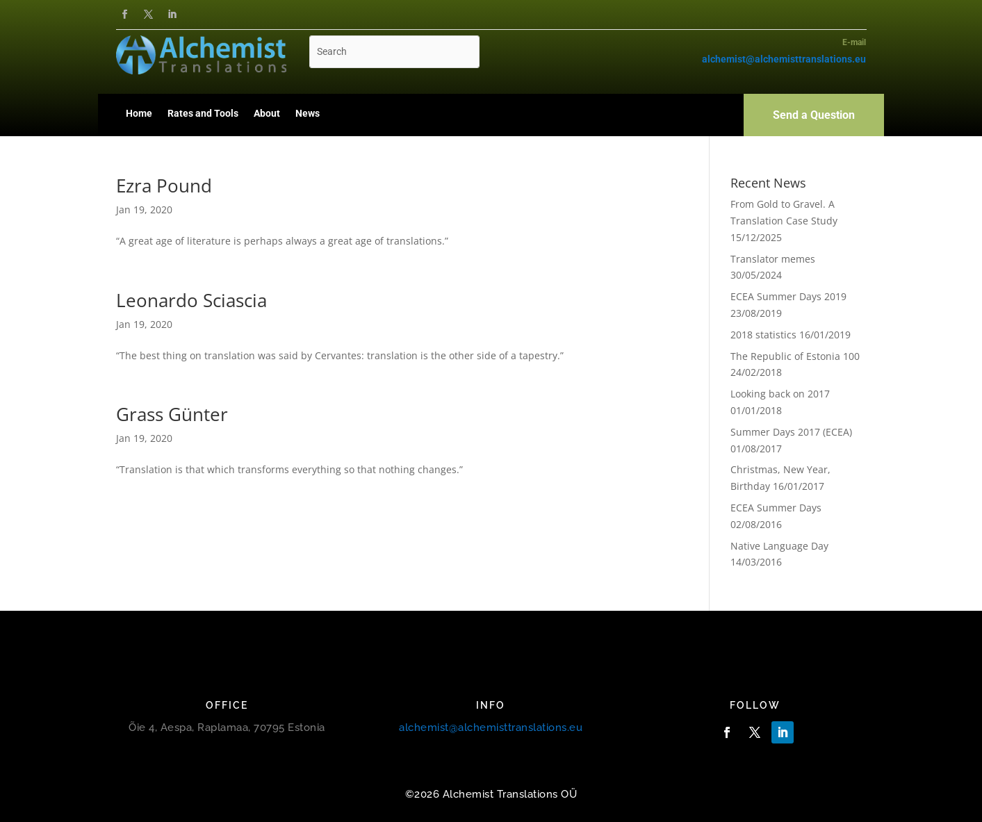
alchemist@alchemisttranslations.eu (490, 727)
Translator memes (772, 258)
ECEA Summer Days (775, 507)
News (307, 113)
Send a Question (814, 115)
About (267, 113)
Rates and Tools (202, 113)
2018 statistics (763, 334)
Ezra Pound (164, 185)
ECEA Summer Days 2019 (788, 296)
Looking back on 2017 (780, 393)
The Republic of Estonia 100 (795, 356)
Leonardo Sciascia (191, 300)
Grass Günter (172, 414)
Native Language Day (779, 545)
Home (139, 113)
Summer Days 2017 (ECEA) (791, 431)
